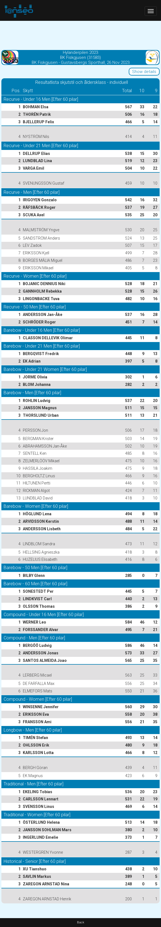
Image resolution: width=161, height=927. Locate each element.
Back (80, 922)
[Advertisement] (80, 35)
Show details (144, 71)
